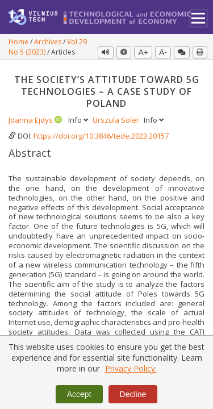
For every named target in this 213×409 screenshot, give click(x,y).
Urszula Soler (117, 120)
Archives (48, 42)
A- (163, 52)
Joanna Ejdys (32, 120)
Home (19, 42)
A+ (143, 52)
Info (79, 120)
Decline (133, 394)
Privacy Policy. (131, 368)
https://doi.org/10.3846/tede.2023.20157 (101, 136)
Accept (79, 394)
